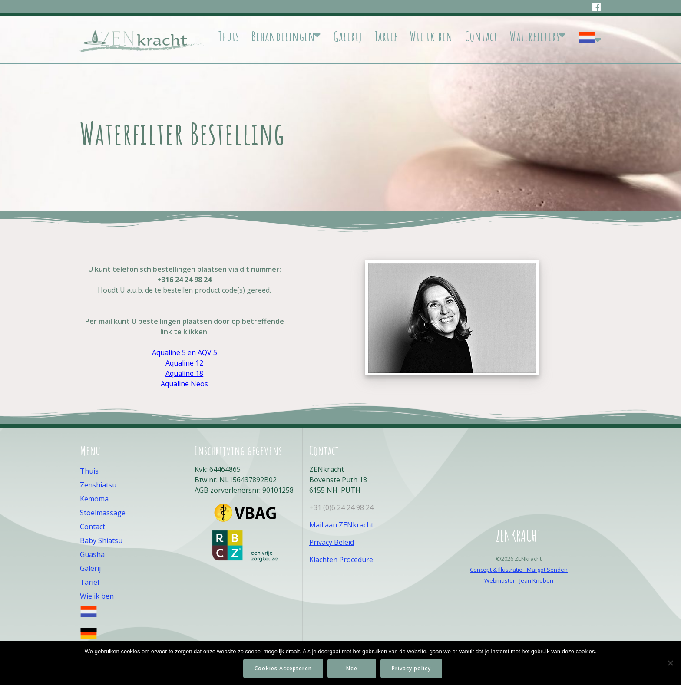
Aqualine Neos (184, 384)
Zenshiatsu (98, 485)
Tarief (386, 36)
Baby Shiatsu (101, 540)
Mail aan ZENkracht (341, 525)
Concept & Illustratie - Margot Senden (519, 569)
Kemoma (94, 499)
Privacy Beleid (331, 542)
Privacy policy (411, 668)
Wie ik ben (431, 36)
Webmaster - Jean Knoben (518, 580)
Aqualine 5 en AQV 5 (184, 352)
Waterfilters (534, 36)
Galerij (348, 36)
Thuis (228, 36)
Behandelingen (283, 36)
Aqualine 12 (184, 363)
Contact (481, 36)
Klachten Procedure (341, 559)
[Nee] (670, 663)
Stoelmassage (103, 512)
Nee (351, 668)
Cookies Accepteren (283, 668)
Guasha (92, 554)
